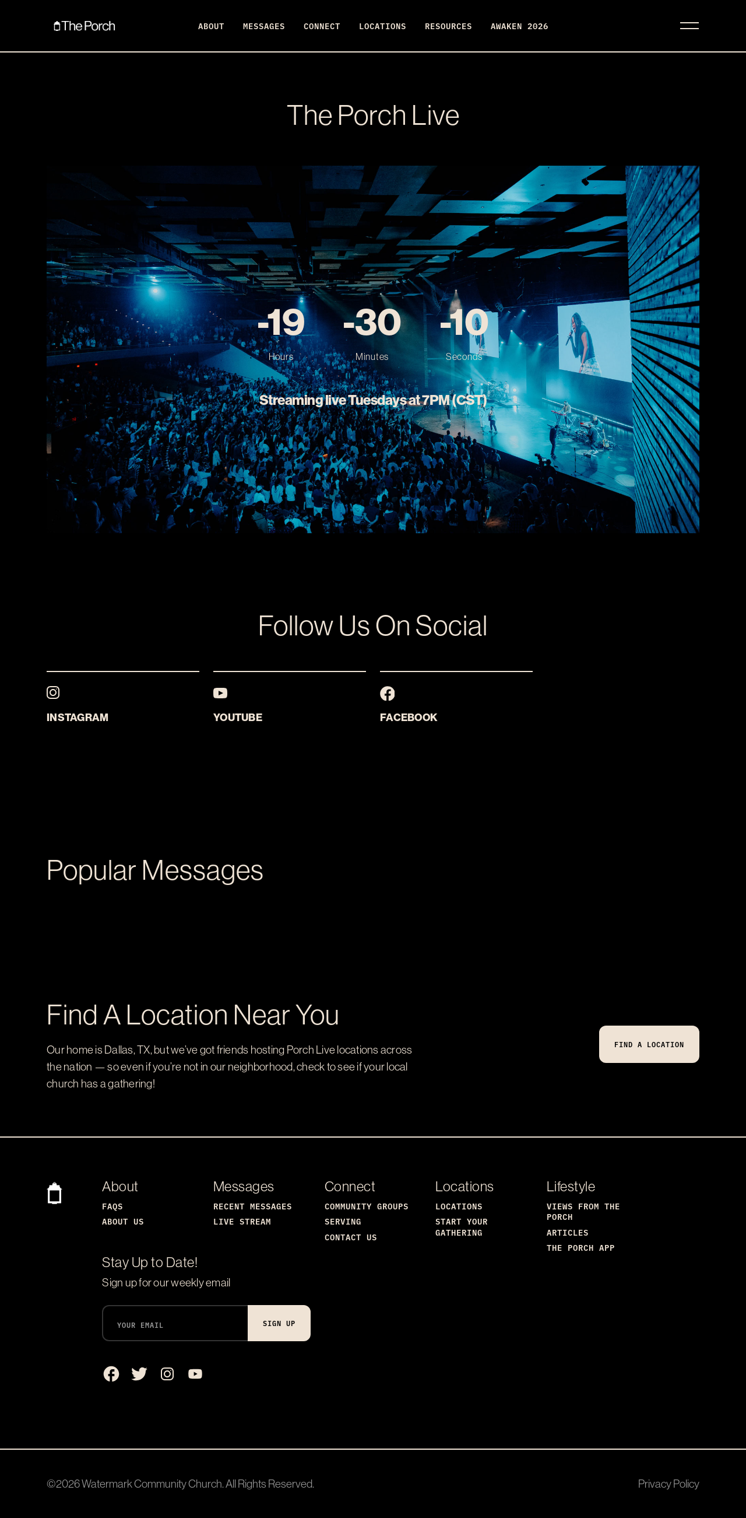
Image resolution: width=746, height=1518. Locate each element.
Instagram (77, 717)
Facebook (409, 717)
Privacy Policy (668, 1483)
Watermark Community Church (152, 1483)
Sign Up (279, 1323)
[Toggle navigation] (689, 26)
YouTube (237, 717)
